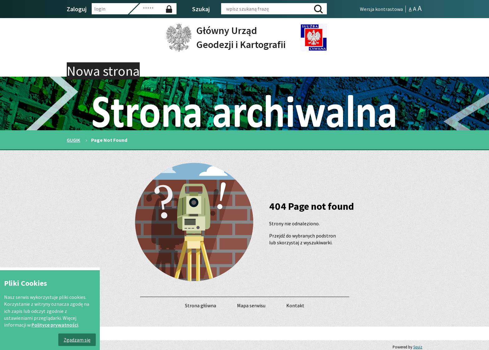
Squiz (417, 346)
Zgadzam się (77, 340)
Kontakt (295, 305)
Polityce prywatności (54, 325)
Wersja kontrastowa (381, 9)
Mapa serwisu (251, 305)
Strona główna (200, 305)
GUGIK (73, 140)
